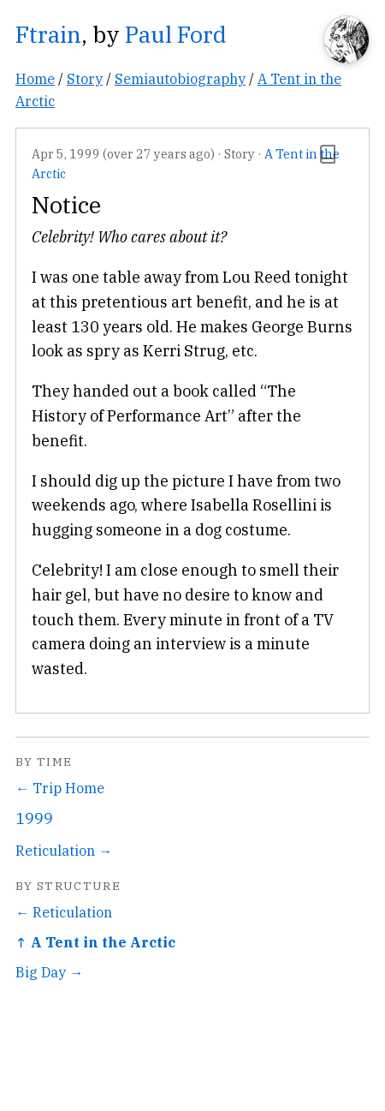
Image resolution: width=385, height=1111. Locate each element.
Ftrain (48, 34)
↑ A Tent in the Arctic (95, 942)
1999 (34, 818)
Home (35, 78)
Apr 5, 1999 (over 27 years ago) (123, 154)
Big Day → (49, 972)
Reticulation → (63, 850)
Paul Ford (176, 34)
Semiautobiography (180, 78)
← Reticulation (63, 912)
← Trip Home (59, 788)
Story (85, 78)
